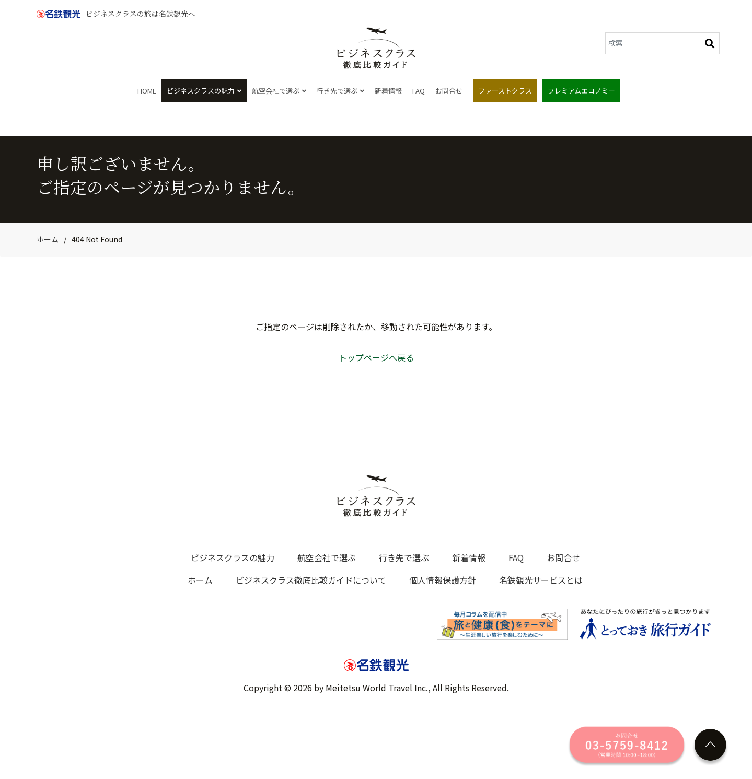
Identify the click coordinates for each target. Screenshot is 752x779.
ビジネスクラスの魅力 (204, 91)
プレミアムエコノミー (581, 91)
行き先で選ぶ (340, 91)
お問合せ (448, 91)
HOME (146, 91)
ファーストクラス (505, 91)
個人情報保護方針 (442, 580)
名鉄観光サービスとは (541, 580)
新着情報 (388, 91)
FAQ (418, 91)
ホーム (48, 239)
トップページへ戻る (376, 357)
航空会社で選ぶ (279, 91)
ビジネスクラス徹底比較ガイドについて (311, 580)
